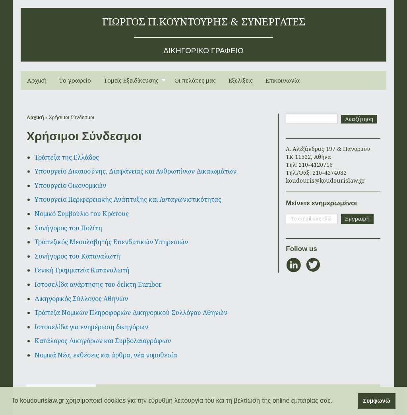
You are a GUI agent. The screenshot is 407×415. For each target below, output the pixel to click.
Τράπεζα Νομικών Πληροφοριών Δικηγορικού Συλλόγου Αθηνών (131, 312)
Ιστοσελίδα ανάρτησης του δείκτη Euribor (98, 284)
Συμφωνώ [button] (376, 401)
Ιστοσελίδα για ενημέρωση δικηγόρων (91, 326)
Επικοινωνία (283, 80)
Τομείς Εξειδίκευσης (131, 80)
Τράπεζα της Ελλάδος (67, 157)
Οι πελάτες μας (195, 80)
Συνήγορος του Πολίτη (68, 228)
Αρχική (37, 80)
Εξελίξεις (241, 80)
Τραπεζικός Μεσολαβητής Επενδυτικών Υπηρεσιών (111, 241)
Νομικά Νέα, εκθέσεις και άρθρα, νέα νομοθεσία (106, 355)
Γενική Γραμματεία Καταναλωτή (82, 270)
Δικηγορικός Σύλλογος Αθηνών (81, 298)
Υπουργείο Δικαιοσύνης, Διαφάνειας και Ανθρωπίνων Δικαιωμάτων (135, 171)
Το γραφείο (75, 80)
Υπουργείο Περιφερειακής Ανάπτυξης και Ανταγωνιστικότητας (128, 199)
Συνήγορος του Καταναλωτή (77, 256)
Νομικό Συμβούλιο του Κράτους (82, 213)
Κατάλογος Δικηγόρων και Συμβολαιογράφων (103, 340)
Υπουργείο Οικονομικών (70, 185)
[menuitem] (37, 80)
